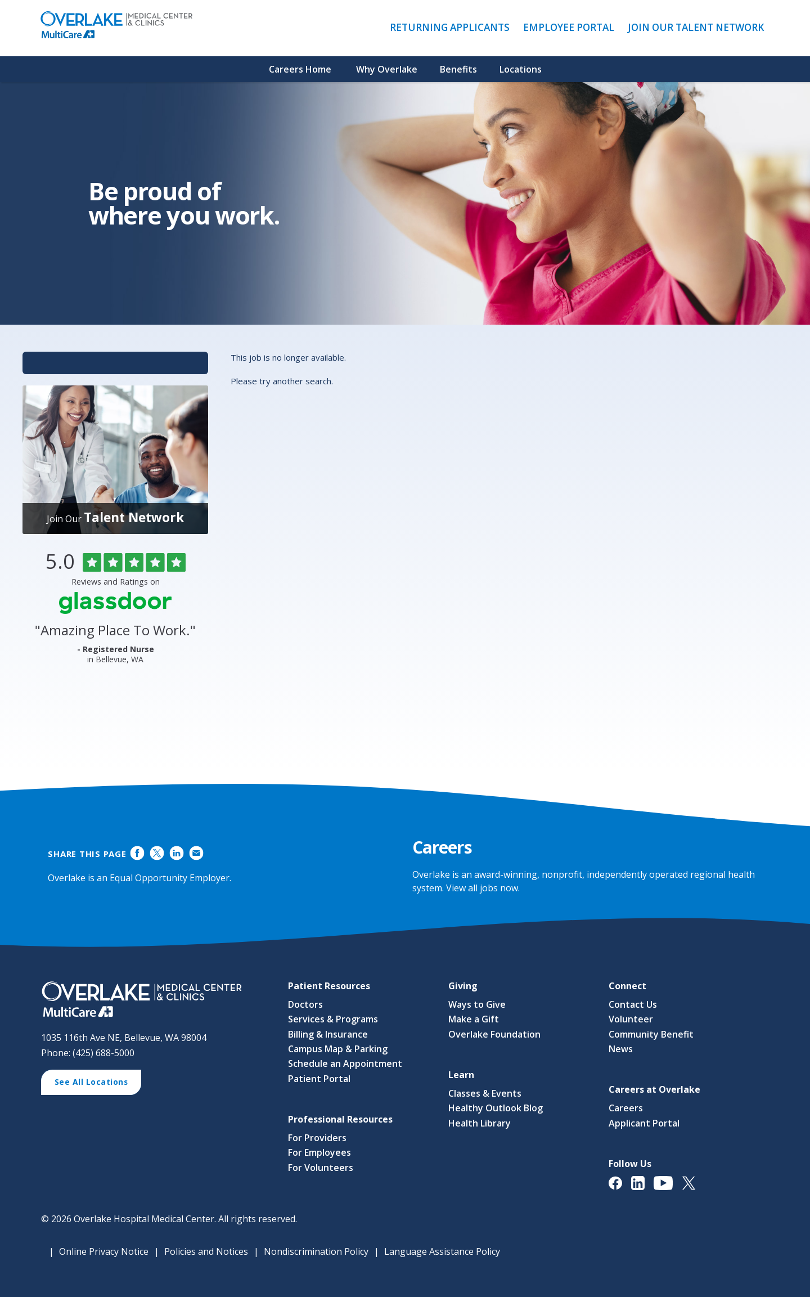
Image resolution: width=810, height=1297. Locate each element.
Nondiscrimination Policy (316, 1251)
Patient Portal (319, 1078)
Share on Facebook (137, 853)
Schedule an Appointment (345, 1064)
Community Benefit (651, 1034)
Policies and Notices (206, 1251)
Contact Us (633, 1004)
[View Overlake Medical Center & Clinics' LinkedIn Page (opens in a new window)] (642, 1188)
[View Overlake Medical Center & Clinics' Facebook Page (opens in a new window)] (620, 1188)
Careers (626, 1108)
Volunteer (631, 1019)
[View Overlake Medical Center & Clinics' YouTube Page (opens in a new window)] (668, 1188)
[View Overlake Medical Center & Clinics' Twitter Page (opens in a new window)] (693, 1188)
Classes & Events (484, 1093)
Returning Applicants (452, 28)
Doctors (305, 1004)
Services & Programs (333, 1019)
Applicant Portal (644, 1123)
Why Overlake (386, 69)
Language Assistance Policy (442, 1251)
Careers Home (300, 69)
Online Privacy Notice (103, 1251)
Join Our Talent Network (696, 27)
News (621, 1049)
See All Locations (95, 1083)
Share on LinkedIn (176, 853)
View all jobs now (482, 888)
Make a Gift (473, 1019)
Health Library (479, 1123)
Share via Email (196, 853)
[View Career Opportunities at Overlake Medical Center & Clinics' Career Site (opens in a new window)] (153, 1000)
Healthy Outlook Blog (495, 1108)
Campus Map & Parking (338, 1049)
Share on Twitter (157, 853)
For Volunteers (320, 1167)
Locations (521, 69)
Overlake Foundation (494, 1034)
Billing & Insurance (328, 1034)
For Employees (319, 1153)
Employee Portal (571, 28)
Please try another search (281, 381)
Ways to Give (477, 1004)
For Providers (317, 1138)
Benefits (458, 69)
